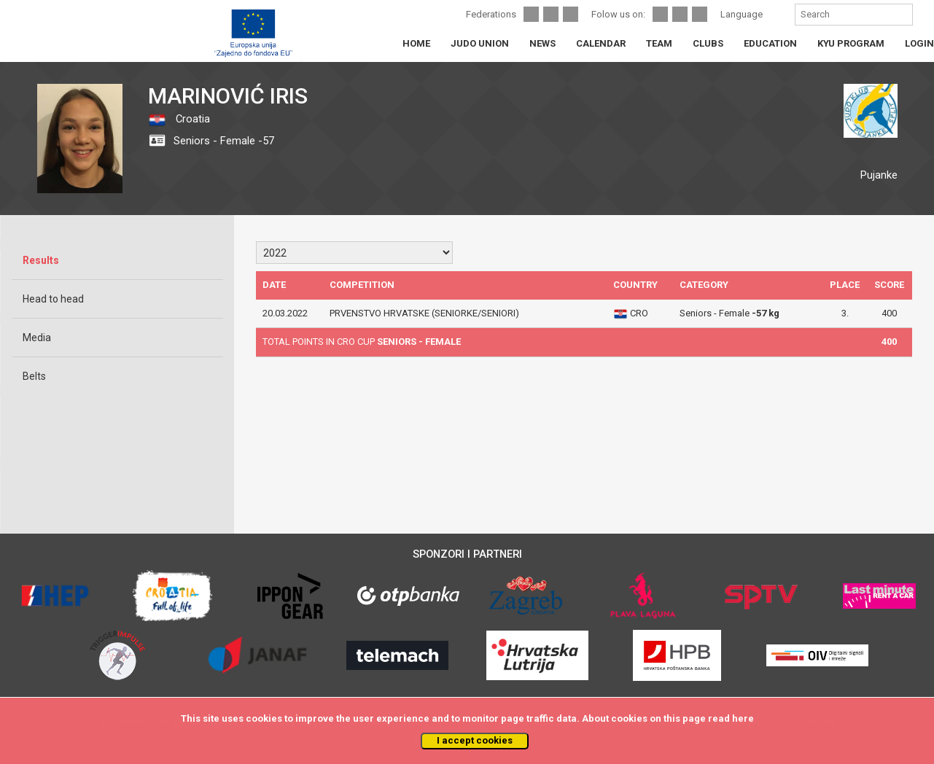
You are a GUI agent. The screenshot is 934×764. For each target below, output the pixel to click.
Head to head (53, 299)
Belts (34, 376)
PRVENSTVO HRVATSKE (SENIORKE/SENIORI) (424, 313)
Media (37, 337)
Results (41, 260)
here (743, 718)
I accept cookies (475, 740)
